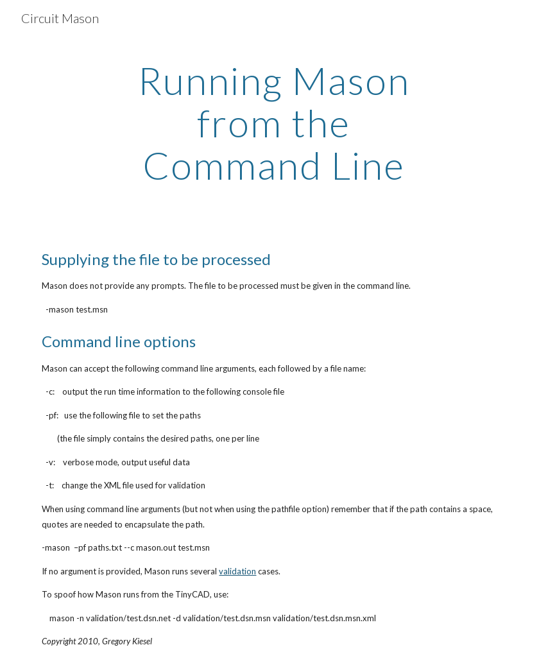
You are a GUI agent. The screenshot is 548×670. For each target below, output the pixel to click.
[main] (274, 122)
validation (237, 571)
